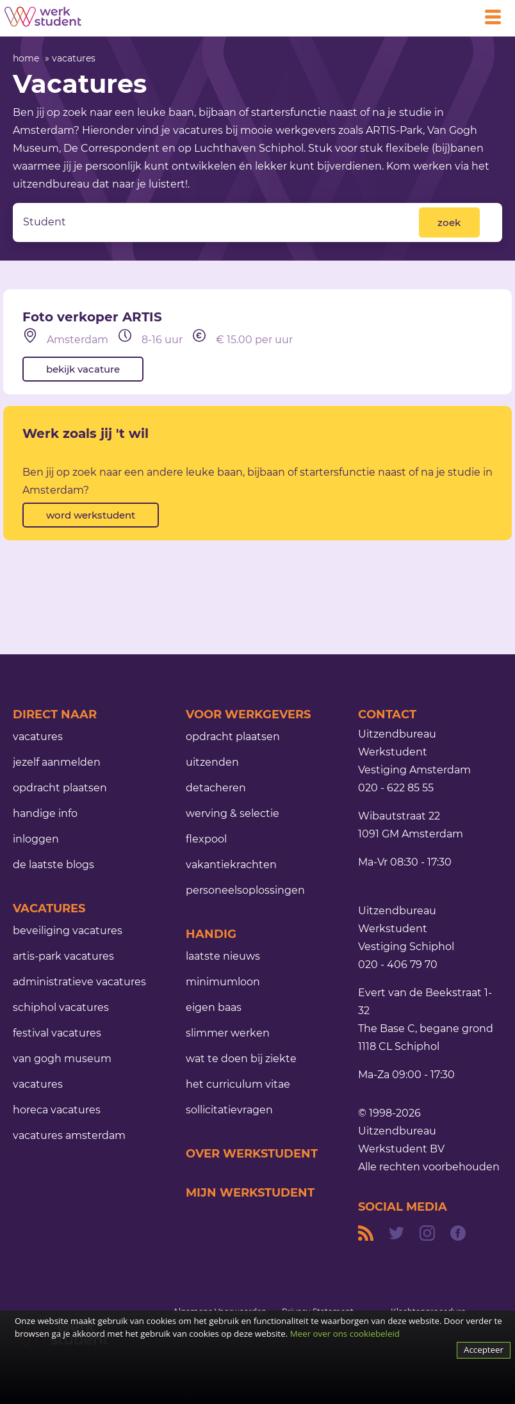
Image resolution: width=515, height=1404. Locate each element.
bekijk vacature (83, 369)
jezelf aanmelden (57, 762)
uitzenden (212, 762)
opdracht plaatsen (60, 788)
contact (387, 714)
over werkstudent (252, 1154)
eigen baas (213, 1007)
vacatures (73, 58)
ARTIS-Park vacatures (63, 956)
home (26, 58)
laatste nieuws (223, 956)
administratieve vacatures (79, 982)
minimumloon (223, 982)
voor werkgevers (248, 714)
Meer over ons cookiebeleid (345, 1333)
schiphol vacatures (61, 1007)
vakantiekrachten (231, 865)
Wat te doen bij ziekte (241, 1059)
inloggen (36, 839)
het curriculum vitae (238, 1084)
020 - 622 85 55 (396, 788)
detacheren (216, 788)
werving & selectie (232, 813)
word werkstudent (90, 515)
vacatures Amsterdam (69, 1135)
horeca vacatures (57, 1110)
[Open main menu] (497, 16)
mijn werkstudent (250, 1193)
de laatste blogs (53, 865)
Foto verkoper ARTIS (92, 317)
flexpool (206, 839)
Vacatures (49, 908)
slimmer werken (228, 1033)
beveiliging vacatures (67, 930)
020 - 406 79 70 (397, 964)
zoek (449, 222)
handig (211, 934)
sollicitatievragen (229, 1110)
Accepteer (483, 1349)
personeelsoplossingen (245, 890)
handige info (45, 813)
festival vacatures (57, 1033)
